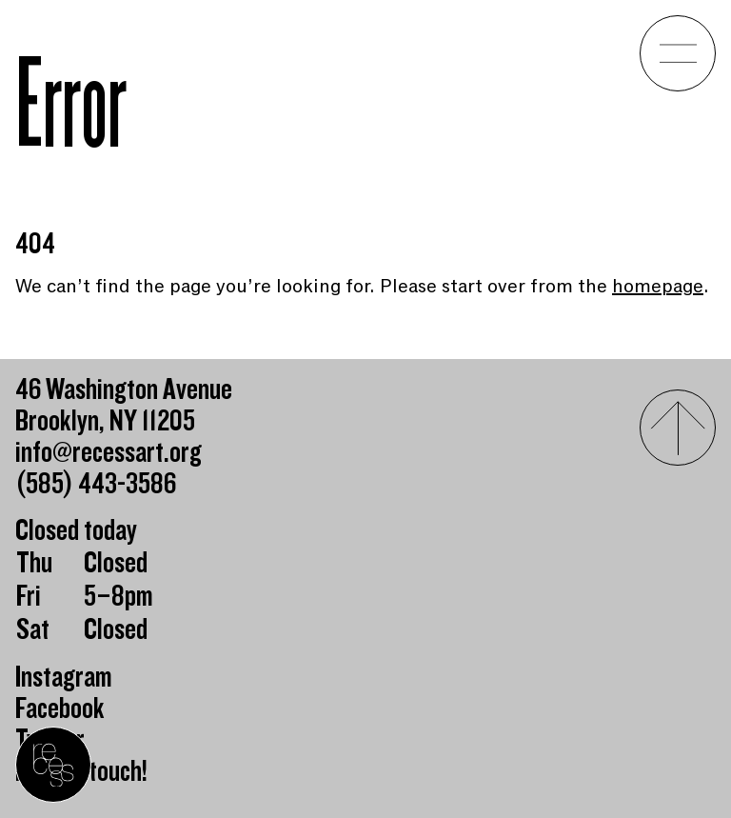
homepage (657, 286)
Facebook (60, 709)
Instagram (63, 677)
